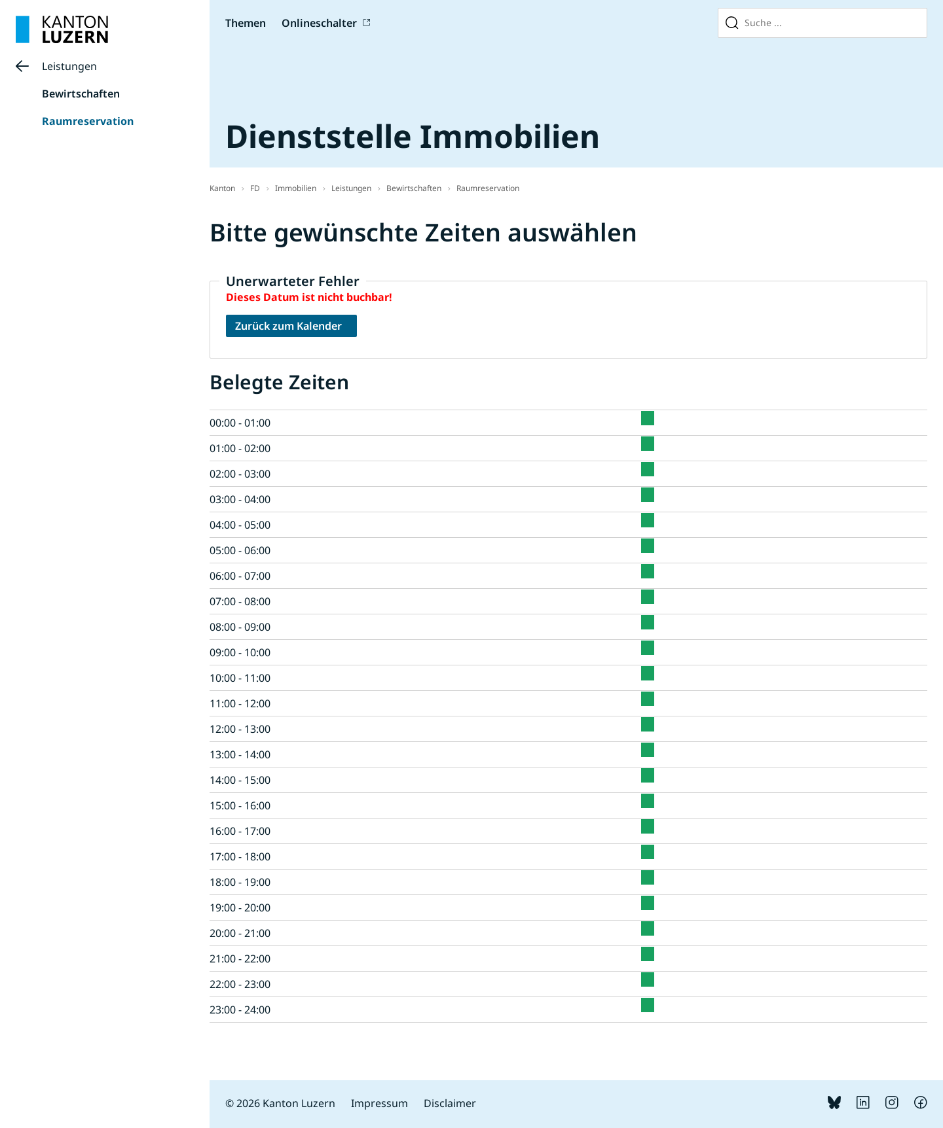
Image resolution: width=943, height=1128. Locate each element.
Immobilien (295, 188)
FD (255, 188)
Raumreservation (88, 121)
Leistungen (69, 66)
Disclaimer (450, 1103)
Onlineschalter (319, 23)
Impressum (379, 1103)
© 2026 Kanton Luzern (280, 1103)
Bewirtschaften (81, 93)
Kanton (222, 188)
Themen (245, 23)
